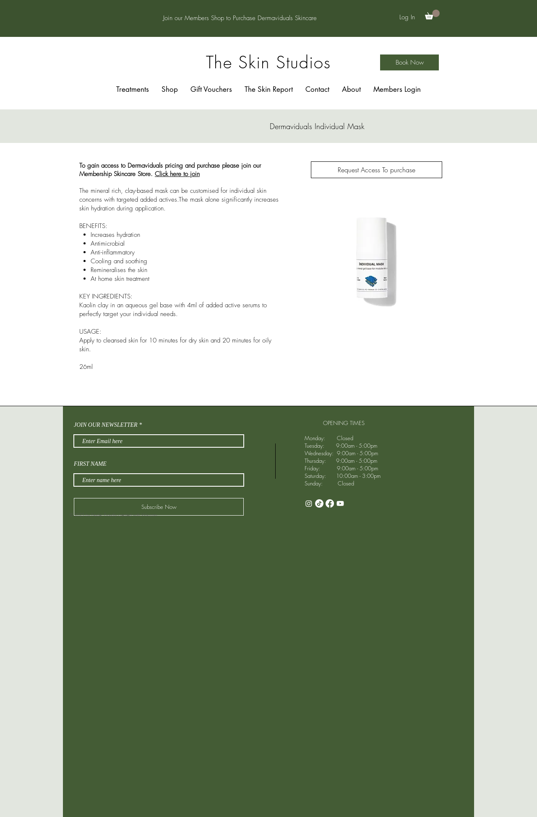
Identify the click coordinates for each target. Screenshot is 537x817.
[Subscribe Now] (159, 507)
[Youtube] (340, 503)
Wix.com (149, 515)
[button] (432, 14)
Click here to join (177, 174)
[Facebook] (330, 503)
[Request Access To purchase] (376, 169)
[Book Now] (409, 62)
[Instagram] (309, 503)
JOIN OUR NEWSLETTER (106, 425)
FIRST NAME (90, 464)
